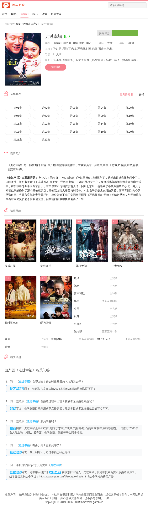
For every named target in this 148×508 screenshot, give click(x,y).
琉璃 (95, 278)
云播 (141, 94)
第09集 (102, 115)
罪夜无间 (81, 265)
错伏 (26, 347)
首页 (4, 14)
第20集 (130, 131)
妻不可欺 (95, 293)
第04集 (102, 107)
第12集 (46, 123)
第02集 (46, 107)
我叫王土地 (11, 322)
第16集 (17, 131)
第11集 (17, 123)
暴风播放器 (126, 94)
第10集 (130, 115)
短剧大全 (56, 14)
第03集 (74, 107)
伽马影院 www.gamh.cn (89, 502)
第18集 (74, 131)
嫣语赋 (95, 331)
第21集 (17, 139)
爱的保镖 (45, 322)
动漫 (44, 14)
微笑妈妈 (72, 339)
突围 (95, 309)
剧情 (75, 43)
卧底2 (95, 324)
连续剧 (24, 14)
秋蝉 (95, 316)
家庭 (82, 43)
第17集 (46, 131)
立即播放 (55, 67)
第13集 (74, 123)
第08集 (74, 115)
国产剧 (34, 23)
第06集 (17, 115)
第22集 (46, 139)
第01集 (17, 107)
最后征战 (10, 265)
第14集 (102, 123)
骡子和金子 (118, 339)
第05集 (130, 107)
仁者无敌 (117, 265)
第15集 (130, 123)
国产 (89, 43)
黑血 (95, 301)
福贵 (95, 286)
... (137, 60)
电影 (14, 14)
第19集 (102, 131)
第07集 (46, 115)
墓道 (26, 339)
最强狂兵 (45, 265)
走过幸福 (88, 472)
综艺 (35, 14)
